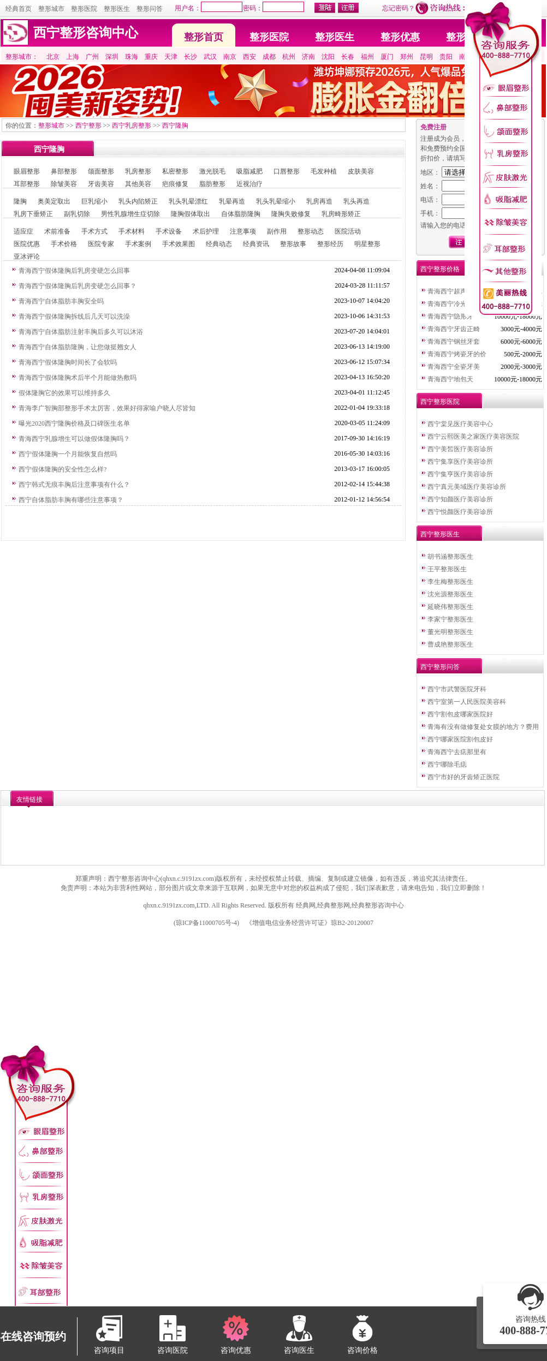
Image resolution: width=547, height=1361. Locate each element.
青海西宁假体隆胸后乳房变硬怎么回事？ (77, 286)
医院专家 (101, 244)
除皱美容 (64, 184)
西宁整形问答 (440, 667)
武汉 (210, 57)
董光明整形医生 (450, 632)
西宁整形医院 (440, 401)
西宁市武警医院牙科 (456, 689)
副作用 (277, 231)
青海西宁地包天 (450, 379)
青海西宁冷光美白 (453, 304)
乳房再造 (319, 201)
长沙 (190, 57)
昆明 (426, 57)
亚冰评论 (27, 256)
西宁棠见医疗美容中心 (460, 424)
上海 (72, 57)
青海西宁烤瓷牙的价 (456, 354)
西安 (249, 57)
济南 (308, 57)
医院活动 (348, 231)
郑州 (406, 57)
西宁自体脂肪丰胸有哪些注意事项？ (71, 500)
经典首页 (18, 9)
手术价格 (64, 244)
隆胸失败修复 (291, 214)
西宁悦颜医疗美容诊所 (460, 512)
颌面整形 (101, 171)
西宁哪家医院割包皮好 (460, 739)
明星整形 (367, 244)
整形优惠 (400, 37)
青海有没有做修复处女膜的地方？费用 (483, 727)
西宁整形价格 (440, 269)
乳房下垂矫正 (33, 214)
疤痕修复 (175, 184)
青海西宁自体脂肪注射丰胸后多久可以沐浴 (81, 332)
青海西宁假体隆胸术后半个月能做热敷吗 (77, 377)
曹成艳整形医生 (450, 644)
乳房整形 (138, 171)
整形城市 (51, 9)
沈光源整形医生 (450, 594)
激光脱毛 (212, 171)
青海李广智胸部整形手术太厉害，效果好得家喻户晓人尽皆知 (107, 408)
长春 (347, 57)
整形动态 (311, 231)
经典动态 (219, 244)
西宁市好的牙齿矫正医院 (463, 777)
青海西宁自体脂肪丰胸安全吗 (61, 301)
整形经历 (330, 244)
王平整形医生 (447, 569)
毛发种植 (324, 171)
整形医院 (84, 9)
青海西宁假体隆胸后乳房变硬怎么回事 (74, 270)
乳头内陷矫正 (138, 201)
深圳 (111, 57)
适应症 (23, 231)
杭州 (288, 57)
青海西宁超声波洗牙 (456, 291)
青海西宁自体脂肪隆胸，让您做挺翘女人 (77, 347)
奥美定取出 (54, 201)
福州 (367, 57)
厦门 (387, 57)
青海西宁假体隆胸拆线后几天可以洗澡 (74, 316)
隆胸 (20, 201)
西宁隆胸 (175, 125)
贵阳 (446, 57)
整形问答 (149, 9)
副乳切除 (77, 214)
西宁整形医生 (440, 534)
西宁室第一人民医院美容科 (466, 702)
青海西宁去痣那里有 (456, 752)
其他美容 (138, 184)
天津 (170, 57)
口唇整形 (287, 171)
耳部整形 (27, 184)
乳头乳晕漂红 (188, 201)
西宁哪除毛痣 (447, 764)
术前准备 (57, 231)
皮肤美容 (361, 171)
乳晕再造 (232, 201)
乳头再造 (356, 201)
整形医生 (117, 9)
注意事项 (243, 231)
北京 (53, 57)
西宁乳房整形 (131, 125)
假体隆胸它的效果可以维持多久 (64, 393)
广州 (92, 57)
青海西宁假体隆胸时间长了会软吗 (68, 362)
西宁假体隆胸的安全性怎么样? (62, 469)
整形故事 (293, 244)
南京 (229, 57)
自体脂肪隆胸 (240, 214)
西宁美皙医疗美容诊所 (460, 449)
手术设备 (169, 231)
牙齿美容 (101, 184)
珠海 (131, 57)
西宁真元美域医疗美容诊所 (466, 487)
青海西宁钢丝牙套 (453, 341)
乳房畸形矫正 (341, 214)
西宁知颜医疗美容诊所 (460, 499)
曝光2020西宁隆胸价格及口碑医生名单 (74, 423)
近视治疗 (249, 184)
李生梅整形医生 (450, 582)
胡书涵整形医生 (450, 556)
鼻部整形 (64, 171)
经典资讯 (256, 244)
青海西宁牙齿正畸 (453, 329)
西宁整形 (88, 125)
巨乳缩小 (94, 201)
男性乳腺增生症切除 (130, 214)
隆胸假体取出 (190, 214)
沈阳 (328, 57)
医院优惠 (27, 244)
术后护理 (206, 231)
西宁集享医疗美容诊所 (460, 461)
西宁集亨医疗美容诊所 (460, 474)
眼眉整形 (27, 171)
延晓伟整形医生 (450, 607)
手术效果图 (178, 244)
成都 (269, 57)
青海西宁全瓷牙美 (453, 367)
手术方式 (94, 231)
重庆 (151, 57)
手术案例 (138, 244)
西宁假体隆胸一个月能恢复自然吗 (68, 454)
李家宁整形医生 (450, 619)
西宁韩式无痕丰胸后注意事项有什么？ (74, 484)
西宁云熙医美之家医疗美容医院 (473, 436)
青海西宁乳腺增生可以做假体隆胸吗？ (74, 439)
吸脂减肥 (249, 171)
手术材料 (131, 231)
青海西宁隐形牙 (450, 316)
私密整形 (175, 171)
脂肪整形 (212, 184)
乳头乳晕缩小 (275, 201)
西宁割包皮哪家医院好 (460, 714)
